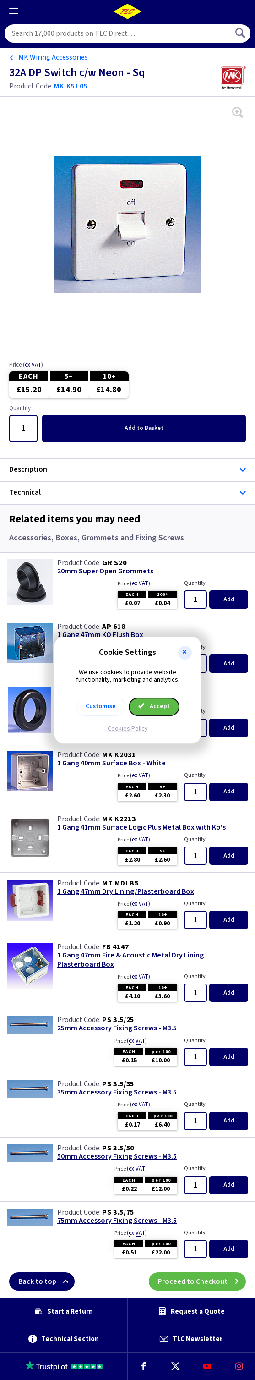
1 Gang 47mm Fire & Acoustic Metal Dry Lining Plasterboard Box (130, 959)
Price (26, 365)
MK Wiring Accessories (53, 57)
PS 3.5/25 (118, 1020)
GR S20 (114, 563)
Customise (101, 706)
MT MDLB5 (120, 883)
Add (144, 428)
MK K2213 (119, 819)
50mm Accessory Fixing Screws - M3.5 (117, 1156)
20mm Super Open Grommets (105, 571)
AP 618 (113, 626)
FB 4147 (115, 947)
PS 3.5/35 (118, 1084)
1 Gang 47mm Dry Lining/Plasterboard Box (125, 891)
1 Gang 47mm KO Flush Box (100, 635)
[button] (185, 653)
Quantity (20, 408)
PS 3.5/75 (118, 1212)
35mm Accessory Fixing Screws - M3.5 (117, 1092)
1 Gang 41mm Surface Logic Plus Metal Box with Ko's (141, 827)
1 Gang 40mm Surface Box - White (111, 763)
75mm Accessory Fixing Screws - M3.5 (117, 1220)
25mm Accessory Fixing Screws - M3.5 (117, 1028)
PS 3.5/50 (118, 1148)
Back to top (46, 1281)
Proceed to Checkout (202, 1281)
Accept (154, 706)
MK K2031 (119, 755)
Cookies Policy (128, 728)
